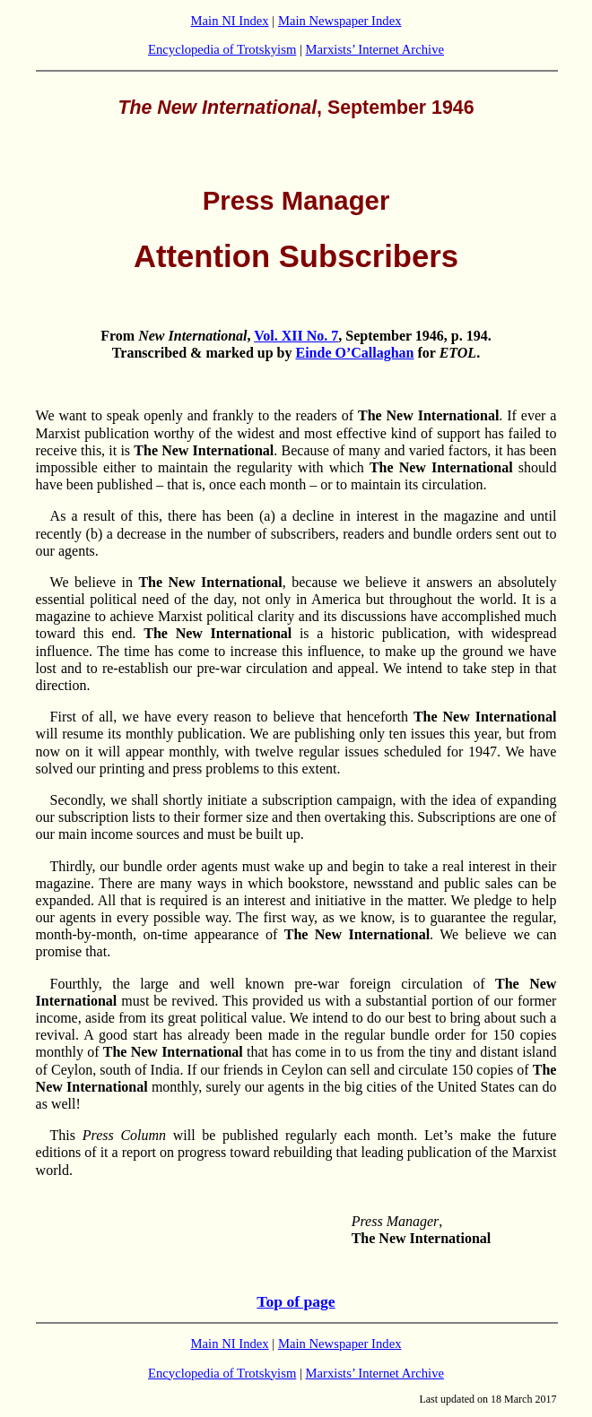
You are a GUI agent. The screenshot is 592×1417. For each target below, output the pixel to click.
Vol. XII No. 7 (296, 335)
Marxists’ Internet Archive (375, 49)
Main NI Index (230, 20)
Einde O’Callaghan (354, 352)
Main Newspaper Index (340, 20)
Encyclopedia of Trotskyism (222, 49)
